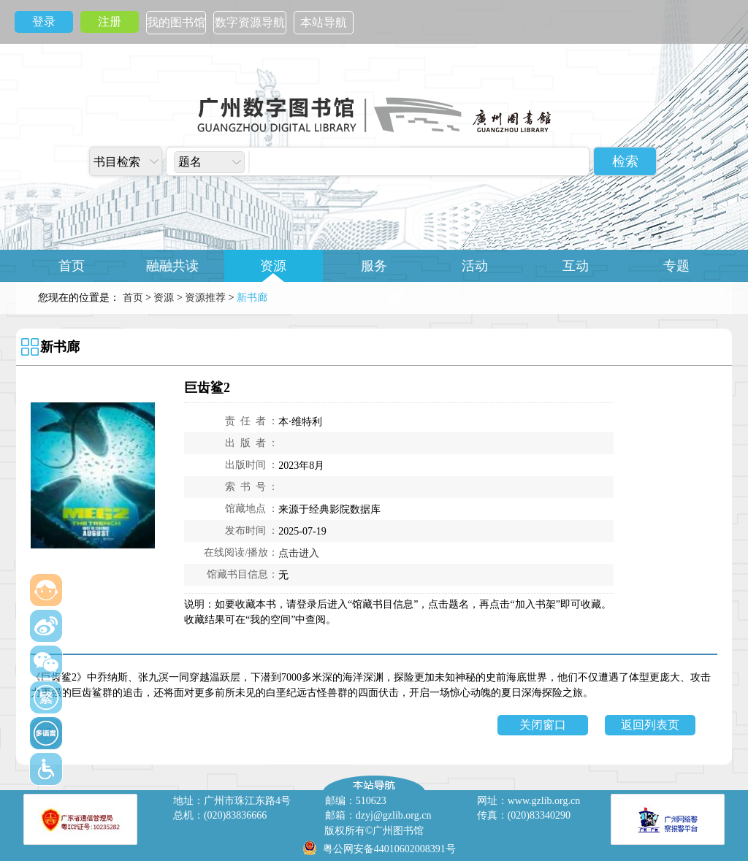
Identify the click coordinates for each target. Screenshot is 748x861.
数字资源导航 (250, 22)
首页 (71, 266)
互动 (575, 266)
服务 (374, 266)
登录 (44, 21)
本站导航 (323, 22)
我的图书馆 (176, 22)
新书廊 (60, 347)
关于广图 (374, 298)
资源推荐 (205, 297)
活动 (475, 266)
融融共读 (172, 266)
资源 (273, 266)
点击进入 (298, 553)
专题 (676, 266)
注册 (109, 21)
